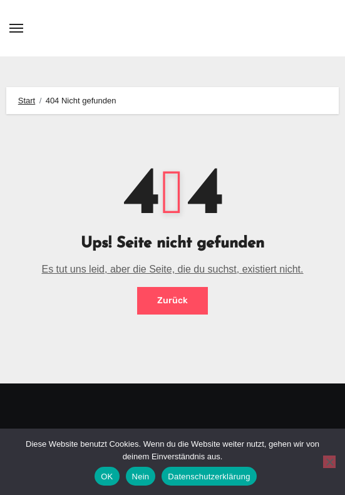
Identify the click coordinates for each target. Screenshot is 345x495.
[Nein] (329, 462)
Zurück (172, 300)
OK (107, 476)
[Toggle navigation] (16, 28)
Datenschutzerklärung (209, 476)
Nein (141, 476)
